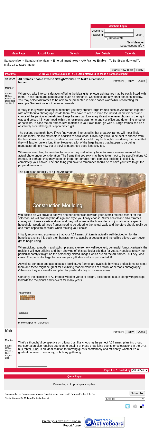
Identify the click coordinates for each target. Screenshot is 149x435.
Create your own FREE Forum (61, 421)
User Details (102, 53)
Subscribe (137, 393)
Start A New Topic (122, 69)
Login (139, 34)
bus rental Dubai (28, 349)
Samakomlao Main (37, 60)
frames (69, 171)
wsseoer (10, 78)
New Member (135, 42)
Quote (141, 80)
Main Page (18, 53)
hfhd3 (8, 330)
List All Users (46, 53)
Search (74, 53)
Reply (139, 69)
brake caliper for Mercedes (33, 322)
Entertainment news (65, 60)
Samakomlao (12, 60)
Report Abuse (72, 425)
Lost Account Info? (132, 45)
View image (23, 312)
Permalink (118, 80)
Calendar (131, 53)
